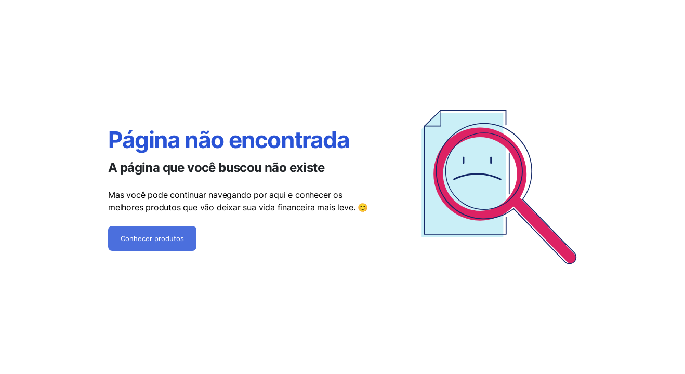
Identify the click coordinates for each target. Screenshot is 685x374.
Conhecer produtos (152, 238)
